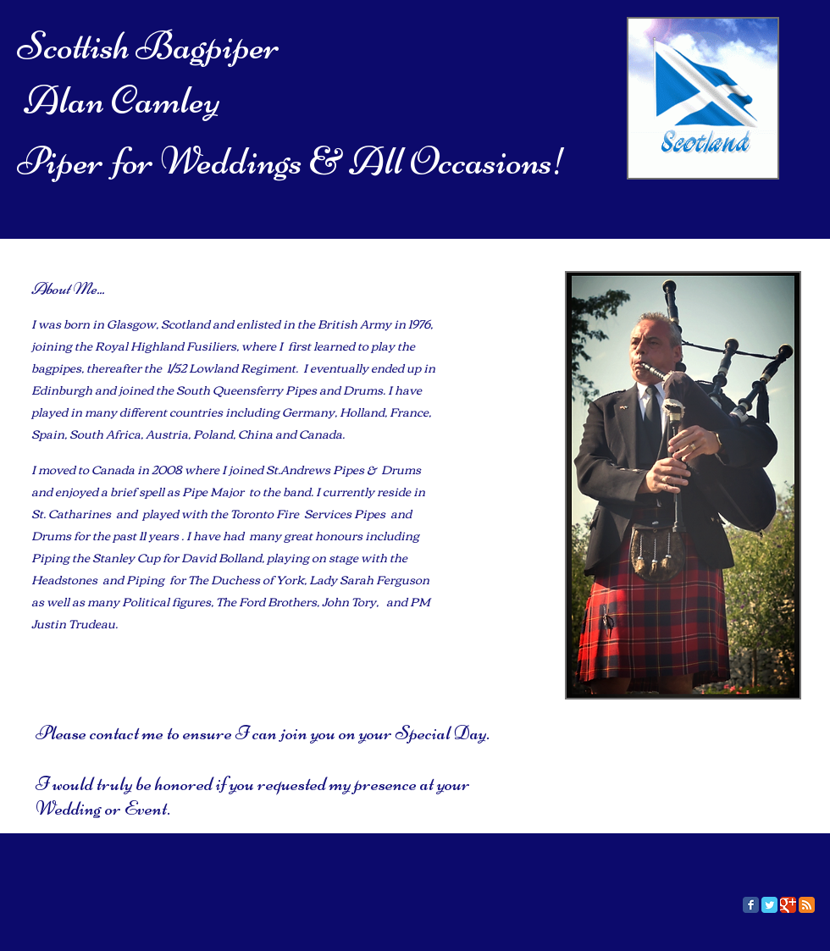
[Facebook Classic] (751, 905)
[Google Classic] (788, 905)
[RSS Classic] (807, 905)
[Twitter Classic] (769, 905)
